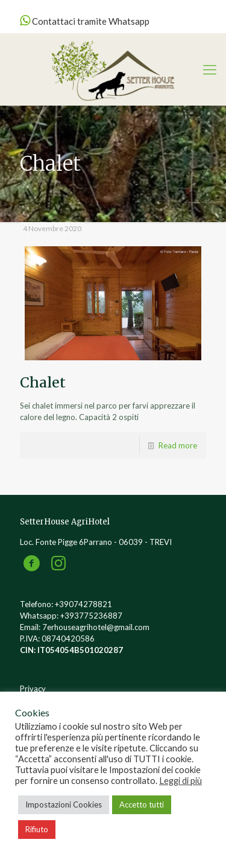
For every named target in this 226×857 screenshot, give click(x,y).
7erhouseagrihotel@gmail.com (95, 627)
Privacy (33, 688)
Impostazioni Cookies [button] (63, 804)
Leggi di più (180, 781)
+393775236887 (91, 615)
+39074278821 (83, 604)
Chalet (43, 382)
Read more (178, 445)
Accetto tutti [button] (141, 804)
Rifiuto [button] (36, 829)
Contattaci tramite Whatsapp (84, 21)
